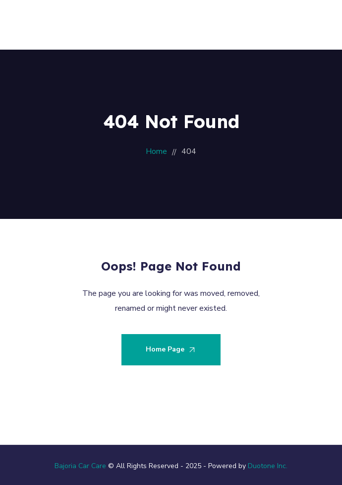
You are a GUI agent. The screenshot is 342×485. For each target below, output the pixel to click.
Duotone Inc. (267, 466)
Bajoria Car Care (80, 466)
